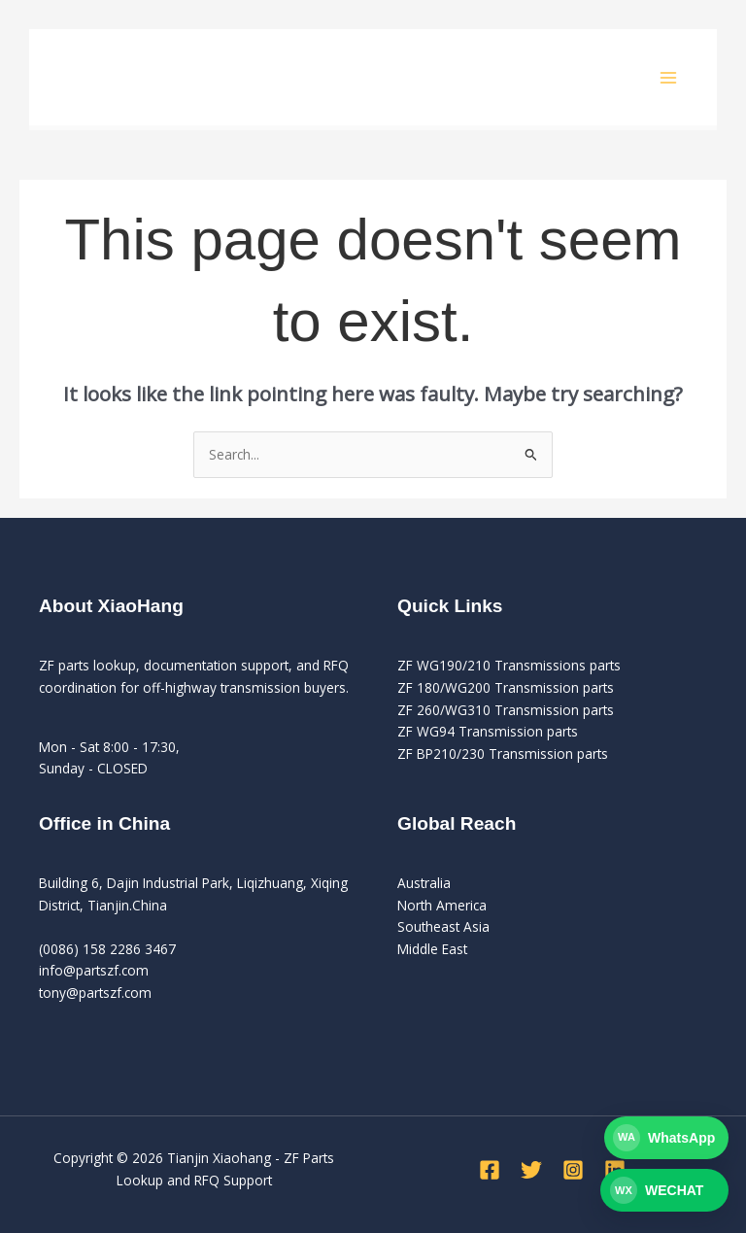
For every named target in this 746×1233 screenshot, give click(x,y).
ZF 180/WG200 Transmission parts (505, 687)
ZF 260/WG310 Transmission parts (505, 710)
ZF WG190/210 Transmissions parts (509, 665)
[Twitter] (531, 1170)
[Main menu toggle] (669, 77)
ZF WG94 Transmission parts (487, 731)
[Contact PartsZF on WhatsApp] (664, 1137)
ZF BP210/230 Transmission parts (502, 753)
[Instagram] (573, 1170)
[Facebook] (489, 1170)
